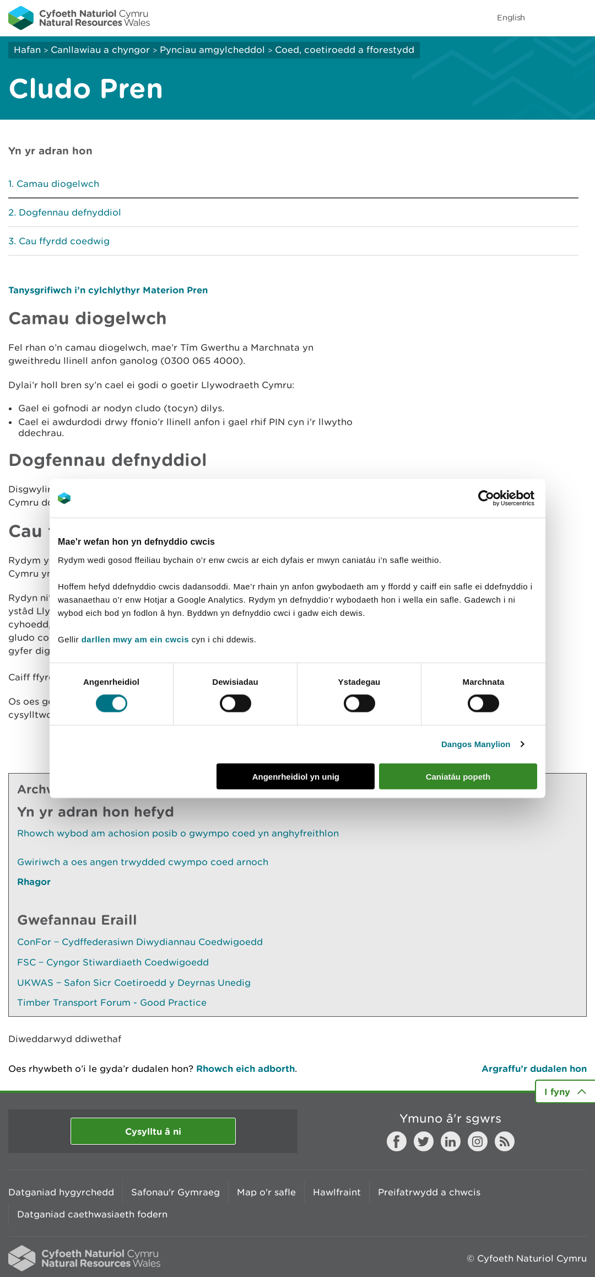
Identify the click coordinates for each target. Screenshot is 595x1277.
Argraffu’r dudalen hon (534, 1068)
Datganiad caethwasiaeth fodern (92, 1214)
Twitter (424, 1141)
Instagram (478, 1141)
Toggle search (548, 17)
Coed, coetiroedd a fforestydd (344, 49)
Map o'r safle (266, 1192)
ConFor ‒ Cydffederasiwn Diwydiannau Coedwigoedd (140, 941)
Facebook (397, 1141)
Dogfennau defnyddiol (70, 212)
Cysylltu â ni (153, 1131)
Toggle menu (579, 17)
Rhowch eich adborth (245, 1068)
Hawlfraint (337, 1192)
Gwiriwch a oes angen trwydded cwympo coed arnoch (142, 861)
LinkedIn (451, 1141)
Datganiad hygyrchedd (61, 1192)
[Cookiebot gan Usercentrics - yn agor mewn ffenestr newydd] (505, 498)
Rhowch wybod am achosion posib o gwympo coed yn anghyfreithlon (178, 833)
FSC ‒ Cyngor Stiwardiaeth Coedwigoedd (113, 962)
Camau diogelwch (58, 183)
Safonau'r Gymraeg (175, 1192)
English (511, 17)
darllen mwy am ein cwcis (135, 638)
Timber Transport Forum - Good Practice (112, 1002)
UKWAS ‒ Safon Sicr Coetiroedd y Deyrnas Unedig (134, 982)
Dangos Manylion (476, 744)
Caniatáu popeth (458, 776)
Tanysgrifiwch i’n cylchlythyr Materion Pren (108, 290)
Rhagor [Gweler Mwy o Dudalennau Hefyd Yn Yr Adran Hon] (34, 881)
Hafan (27, 49)
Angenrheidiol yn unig (295, 776)
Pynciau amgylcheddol (212, 49)
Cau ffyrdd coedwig (64, 240)
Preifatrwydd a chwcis (429, 1192)
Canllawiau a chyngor (100, 49)
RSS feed (505, 1141)
